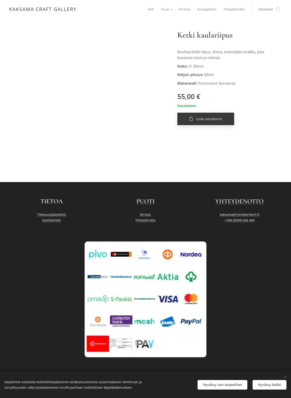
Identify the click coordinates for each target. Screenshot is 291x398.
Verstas (145, 215)
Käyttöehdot (51, 220)
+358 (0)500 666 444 (239, 220)
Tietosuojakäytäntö (51, 215)
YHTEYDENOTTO (239, 201)
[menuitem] (151, 9)
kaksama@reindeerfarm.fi (239, 215)
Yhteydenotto (145, 220)
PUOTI (145, 201)
